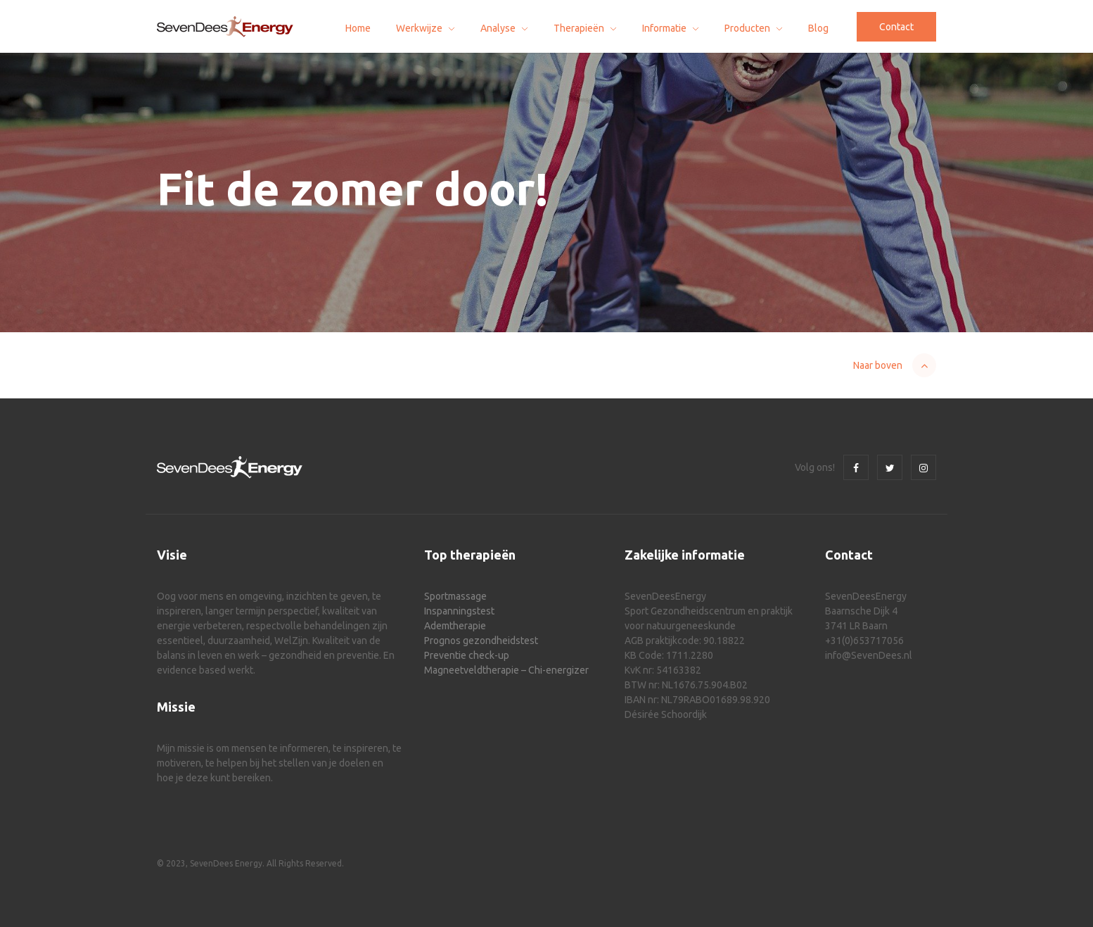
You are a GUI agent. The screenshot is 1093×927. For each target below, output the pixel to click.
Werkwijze (419, 28)
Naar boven (877, 365)
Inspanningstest (459, 611)
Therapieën (579, 28)
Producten (747, 28)
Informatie (664, 28)
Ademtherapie (455, 625)
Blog (818, 28)
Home (358, 28)
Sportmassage (455, 596)
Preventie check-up (466, 655)
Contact (896, 26)
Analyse (498, 28)
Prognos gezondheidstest (481, 640)
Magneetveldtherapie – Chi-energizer (506, 670)
